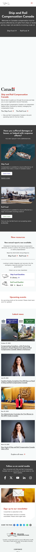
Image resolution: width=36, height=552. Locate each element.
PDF (11, 285)
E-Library (13, 278)
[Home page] (11, 3)
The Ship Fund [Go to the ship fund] (6, 111)
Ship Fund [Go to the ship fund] (10, 31)
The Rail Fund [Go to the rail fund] (21, 111)
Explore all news (17, 454)
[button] (31, 3)
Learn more (6, 173)
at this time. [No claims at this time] (4, 223)
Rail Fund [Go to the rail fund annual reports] (22, 256)
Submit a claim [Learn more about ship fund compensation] (5, 178)
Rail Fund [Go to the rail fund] (23, 31)
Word (19, 285)
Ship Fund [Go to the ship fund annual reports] (12, 256)
